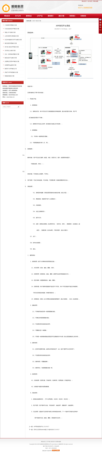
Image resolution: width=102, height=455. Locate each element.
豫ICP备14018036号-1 (48, 446)
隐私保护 (44, 450)
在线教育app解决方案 (10, 65)
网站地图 (95, 1)
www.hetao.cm (10, 97)
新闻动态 (29, 16)
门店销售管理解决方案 (11, 25)
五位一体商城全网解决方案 (12, 54)
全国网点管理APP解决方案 (12, 61)
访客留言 (83, 16)
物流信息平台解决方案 (11, 58)
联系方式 (53, 441)
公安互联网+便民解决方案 (12, 36)
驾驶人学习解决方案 (10, 32)
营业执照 (56, 446)
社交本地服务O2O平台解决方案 (13, 39)
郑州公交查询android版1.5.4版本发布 (44, 429)
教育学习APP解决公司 (11, 68)
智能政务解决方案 (9, 76)
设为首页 (90, 1)
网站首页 (84, 1)
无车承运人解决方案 (10, 50)
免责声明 (49, 450)
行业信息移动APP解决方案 (12, 28)
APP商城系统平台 (38, 426)
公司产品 (40, 16)
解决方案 (61, 16)
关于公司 (18, 16)
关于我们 (48, 441)
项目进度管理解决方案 (11, 43)
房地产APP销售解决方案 (11, 72)
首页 (33, 20)
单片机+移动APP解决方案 (12, 47)
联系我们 (72, 16)
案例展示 (50, 16)
